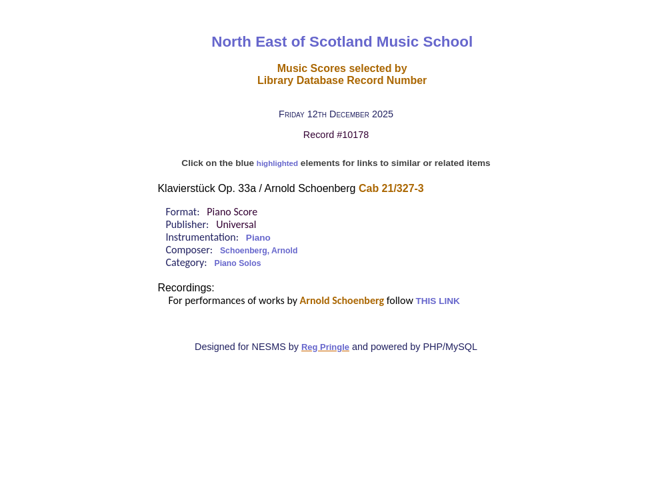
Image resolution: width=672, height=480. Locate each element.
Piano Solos (238, 263)
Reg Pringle (325, 347)
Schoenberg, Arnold (258, 250)
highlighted (277, 163)
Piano (258, 238)
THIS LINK (437, 301)
